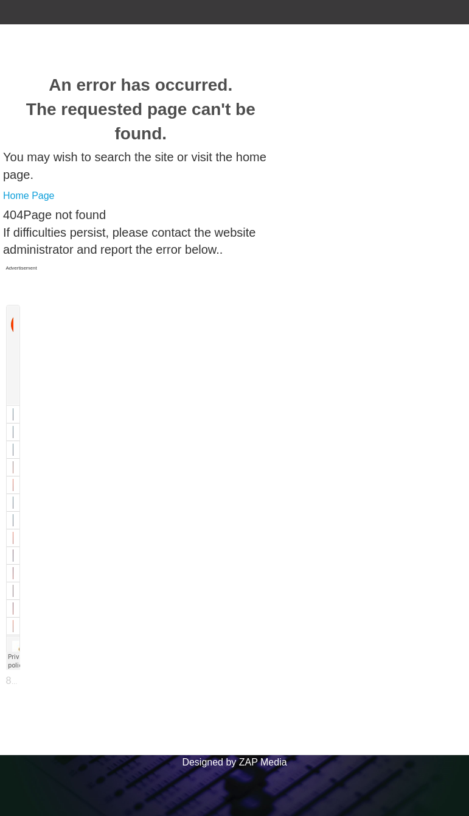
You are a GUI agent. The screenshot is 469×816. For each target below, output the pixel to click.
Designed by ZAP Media (234, 762)
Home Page (29, 195)
